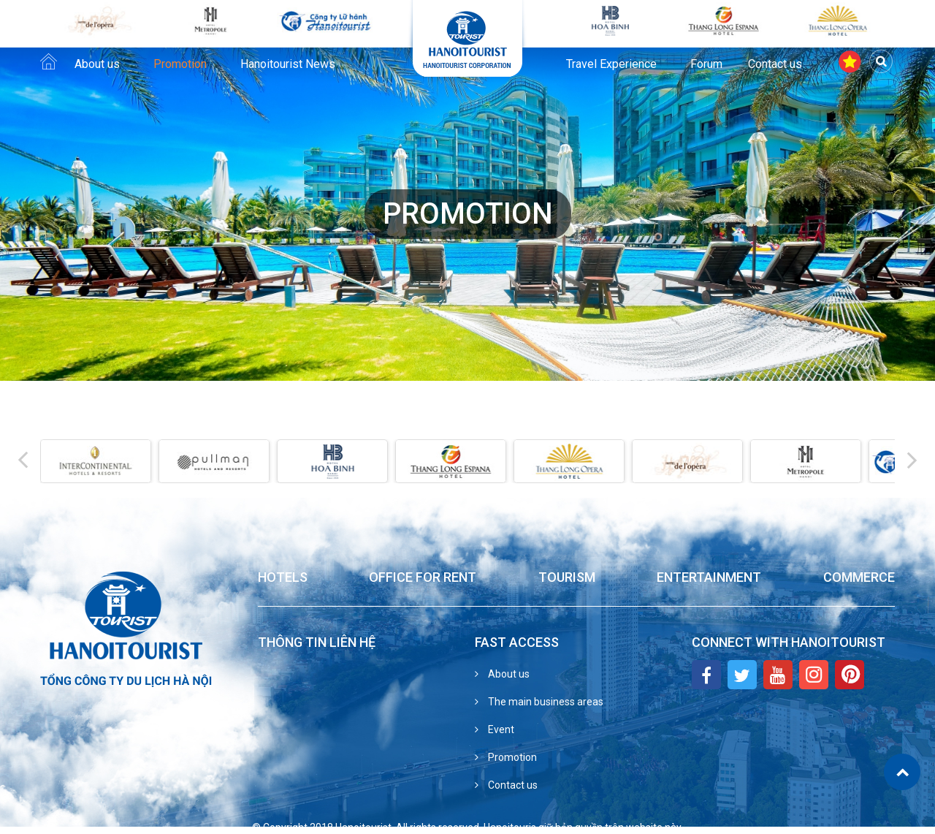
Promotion (180, 64)
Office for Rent (422, 578)
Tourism (566, 578)
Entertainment (709, 578)
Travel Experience (611, 64)
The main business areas (544, 702)
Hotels (283, 578)
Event (500, 729)
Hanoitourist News (287, 64)
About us (97, 64)
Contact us (775, 64)
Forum (706, 64)
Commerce (859, 578)
